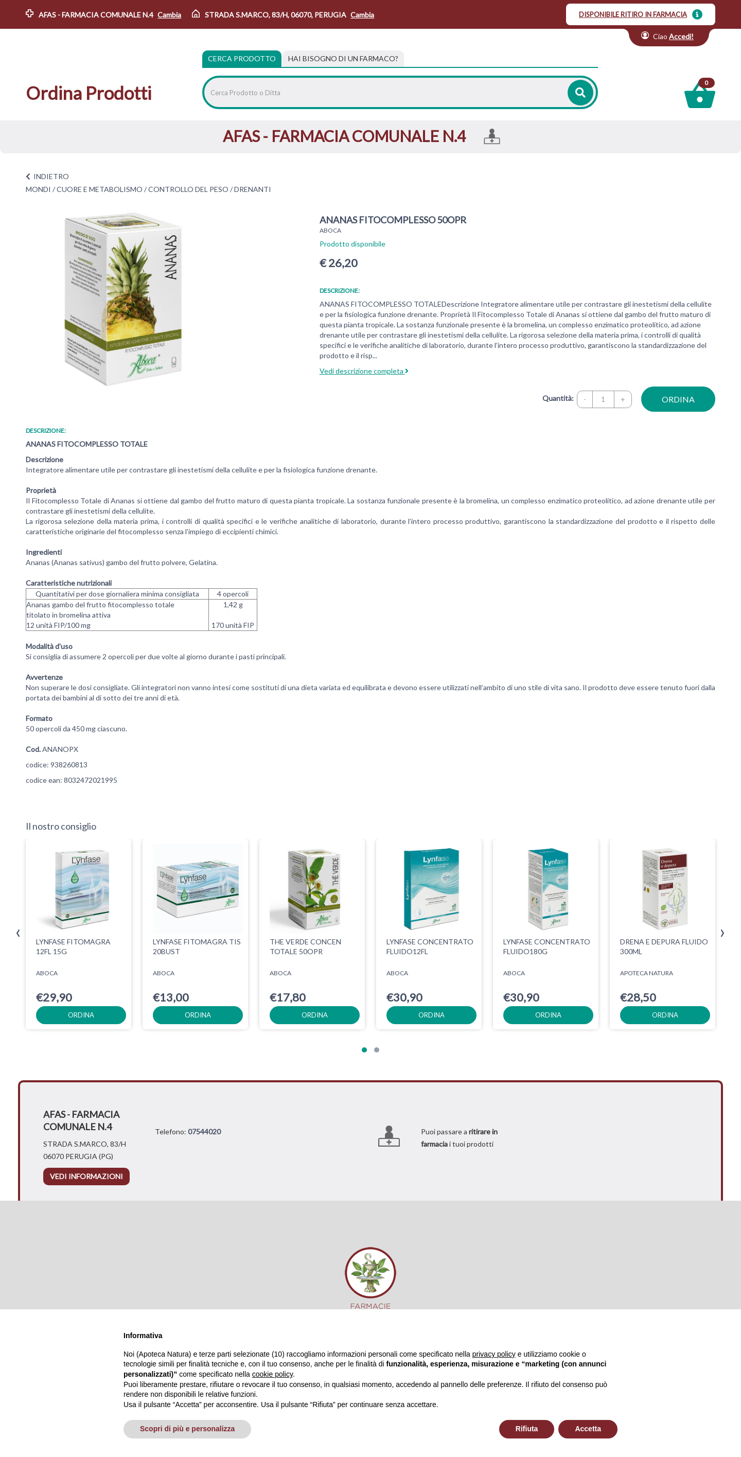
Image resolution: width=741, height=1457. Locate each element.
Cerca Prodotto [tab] (242, 58)
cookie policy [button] (272, 1374)
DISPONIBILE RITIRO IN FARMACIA (633, 14)
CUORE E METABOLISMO (100, 189)
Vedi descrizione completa (364, 370)
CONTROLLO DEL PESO (188, 189)
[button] (364, 1050)
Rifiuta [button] (527, 1429)
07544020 (204, 1131)
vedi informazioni (86, 1176)
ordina (678, 399)
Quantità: (558, 398)
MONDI (38, 189)
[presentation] (18, 933)
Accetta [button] (588, 1429)
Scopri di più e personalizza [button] (187, 1429)
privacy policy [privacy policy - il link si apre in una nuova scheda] (494, 1354)
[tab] (343, 58)
